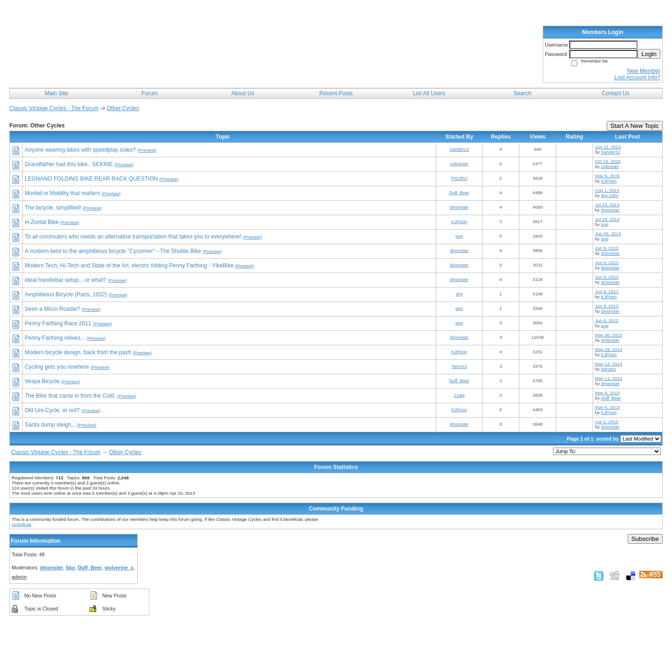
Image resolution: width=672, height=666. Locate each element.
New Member (643, 71)
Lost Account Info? (637, 77)
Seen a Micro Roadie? (52, 309)
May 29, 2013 (608, 349)
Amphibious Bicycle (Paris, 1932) (66, 294)
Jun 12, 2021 (608, 146)
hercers (459, 366)
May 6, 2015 (607, 175)
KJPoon (609, 180)
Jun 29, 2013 (608, 233)
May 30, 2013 (608, 334)
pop (605, 224)
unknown (459, 163)
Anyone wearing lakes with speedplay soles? (80, 150)
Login (649, 53)
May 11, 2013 (608, 378)
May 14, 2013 (608, 363)
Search (522, 93)
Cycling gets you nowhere (57, 367)
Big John (609, 195)
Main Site (56, 93)
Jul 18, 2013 (607, 219)
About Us (242, 93)
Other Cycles (123, 108)
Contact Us (615, 93)
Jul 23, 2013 (607, 204)
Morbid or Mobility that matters (62, 193)
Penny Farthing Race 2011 (58, 323)
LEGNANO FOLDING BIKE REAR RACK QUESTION (91, 178)
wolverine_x (119, 567)
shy (459, 293)
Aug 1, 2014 (607, 190)
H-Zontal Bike (42, 222)
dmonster (459, 207)
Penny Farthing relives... (55, 338)
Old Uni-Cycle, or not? (52, 410)
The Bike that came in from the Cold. (70, 396)
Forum (149, 93)
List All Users (429, 93)
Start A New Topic (634, 125)
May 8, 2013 (607, 392)
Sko (70, 567)
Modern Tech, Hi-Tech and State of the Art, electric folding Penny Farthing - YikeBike (129, 265)
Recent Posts (335, 93)
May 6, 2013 (607, 407)
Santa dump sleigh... (50, 424)
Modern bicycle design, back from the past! (78, 352)
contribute (21, 524)
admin (19, 577)
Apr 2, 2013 (606, 421)
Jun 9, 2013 (606, 248)
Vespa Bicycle (42, 381)
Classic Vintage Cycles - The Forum (53, 108)
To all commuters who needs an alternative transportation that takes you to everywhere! (133, 236)
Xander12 (459, 149)
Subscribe (645, 538)
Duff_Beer (459, 192)
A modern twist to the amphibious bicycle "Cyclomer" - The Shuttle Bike (113, 251)
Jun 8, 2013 (606, 277)
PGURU (459, 178)
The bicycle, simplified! (53, 207)
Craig (459, 395)
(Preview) (147, 150)
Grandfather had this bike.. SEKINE (69, 164)
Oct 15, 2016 (608, 161)
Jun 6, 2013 (606, 320)
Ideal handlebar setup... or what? (65, 280)
